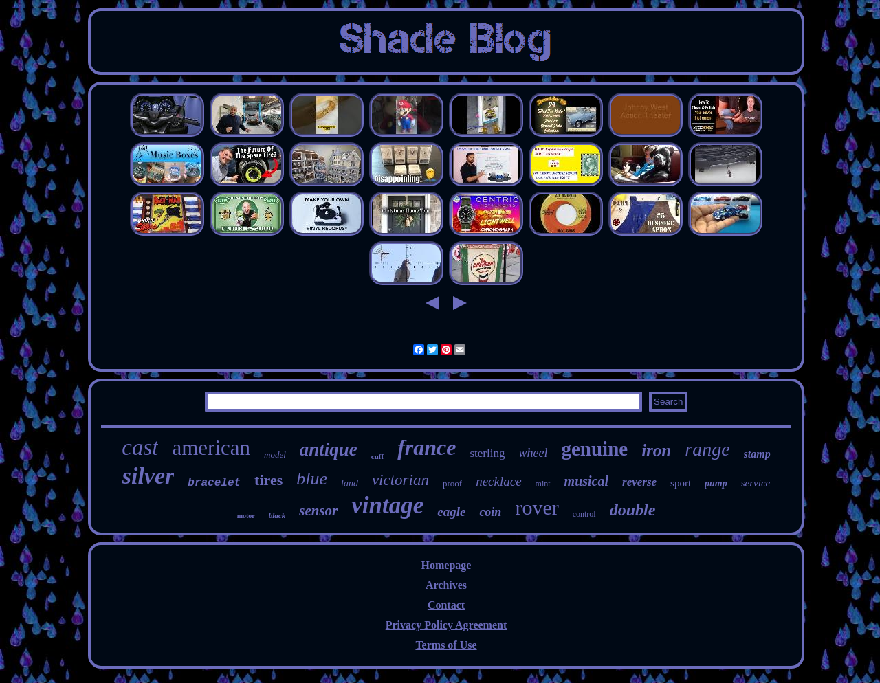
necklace (498, 481)
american (211, 448)
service (755, 483)
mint (543, 484)
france (426, 447)
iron (656, 450)
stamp (757, 454)
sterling (487, 453)
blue (311, 479)
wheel (532, 453)
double (633, 510)
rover (536, 507)
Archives (446, 585)
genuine (594, 449)
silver (148, 476)
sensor (318, 510)
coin (490, 512)
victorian (400, 480)
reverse (639, 482)
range (707, 449)
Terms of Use (445, 645)
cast (140, 447)
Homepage (446, 565)
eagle (451, 511)
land (349, 483)
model (275, 454)
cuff (377, 456)
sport (680, 483)
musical (586, 481)
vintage (387, 505)
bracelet (214, 483)
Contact (446, 605)
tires (268, 480)
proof (452, 483)
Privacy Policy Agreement (446, 625)
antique (329, 449)
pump (716, 483)
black (277, 515)
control (584, 514)
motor (246, 515)
